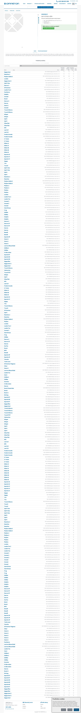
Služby (24, 704)
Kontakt (69, 3)
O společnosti (62, 3)
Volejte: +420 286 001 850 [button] (48, 28)
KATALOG (6, 10)
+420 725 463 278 (10, 709)
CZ (73, 4)
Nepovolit (70, 709)
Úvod (24, 3)
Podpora (24, 706)
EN (76, 4)
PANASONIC (12, 10)
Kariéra (55, 3)
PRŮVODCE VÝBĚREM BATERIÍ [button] (47, 7)
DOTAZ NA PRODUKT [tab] (42, 51)
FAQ (41, 706)
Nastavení (63, 709)
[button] (21, 66)
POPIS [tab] (35, 51)
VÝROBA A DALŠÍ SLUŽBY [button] (39, 3)
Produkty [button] (30, 3)
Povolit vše (76, 709)
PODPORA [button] (49, 3)
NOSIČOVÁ (18, 10)
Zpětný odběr (43, 708)
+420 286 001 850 (62, 1)
